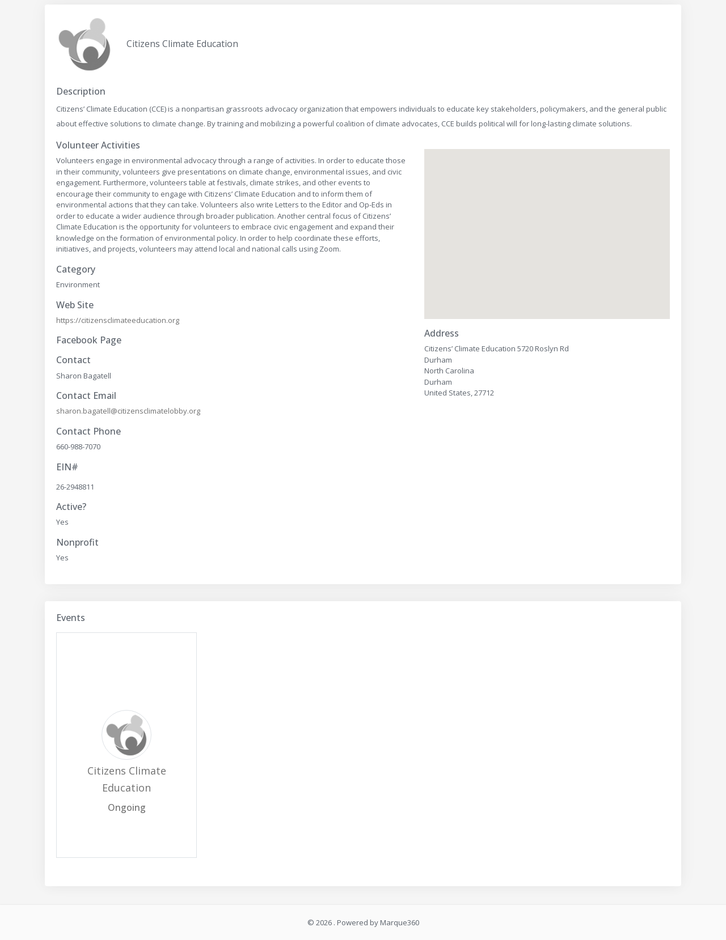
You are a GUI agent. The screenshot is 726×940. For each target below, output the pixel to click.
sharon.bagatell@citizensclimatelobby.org (128, 411)
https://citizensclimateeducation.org (117, 320)
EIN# (67, 467)
